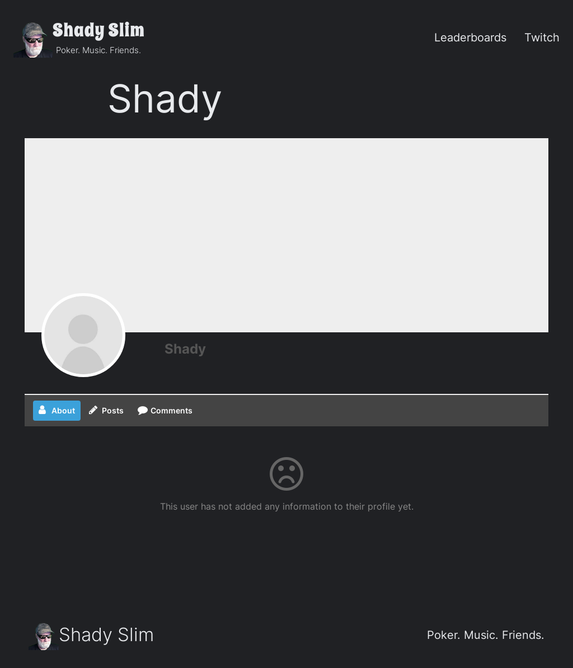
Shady (185, 349)
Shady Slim (99, 30)
